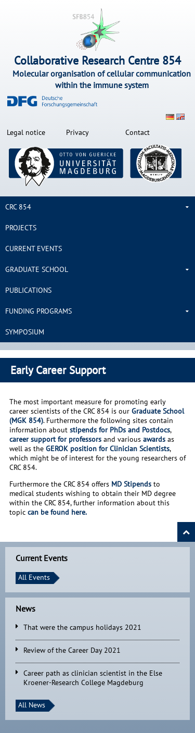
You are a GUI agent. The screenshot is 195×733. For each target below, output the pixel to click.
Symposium (24, 332)
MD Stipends (131, 484)
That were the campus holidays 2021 (82, 627)
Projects (20, 227)
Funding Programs (38, 311)
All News (31, 705)
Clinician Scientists (108, 448)
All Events (34, 577)
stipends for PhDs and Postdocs (120, 429)
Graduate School (36, 269)
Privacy (77, 132)
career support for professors (55, 439)
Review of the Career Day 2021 (72, 650)
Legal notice (26, 132)
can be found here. (57, 512)
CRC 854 (18, 207)
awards (155, 439)
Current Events (33, 248)
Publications (28, 290)
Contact (137, 132)
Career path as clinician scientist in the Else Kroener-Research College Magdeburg (92, 677)
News (25, 608)
